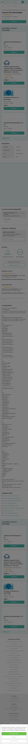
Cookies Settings (14, 740)
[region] (14, 734)
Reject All (14, 737)
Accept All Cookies (14, 733)
